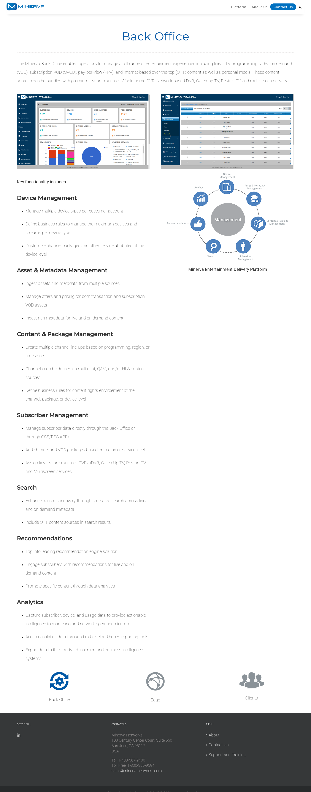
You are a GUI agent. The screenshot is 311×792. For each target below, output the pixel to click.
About (214, 735)
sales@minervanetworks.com (136, 771)
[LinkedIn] (18, 735)
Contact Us (219, 744)
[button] (300, 10)
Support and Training (227, 754)
